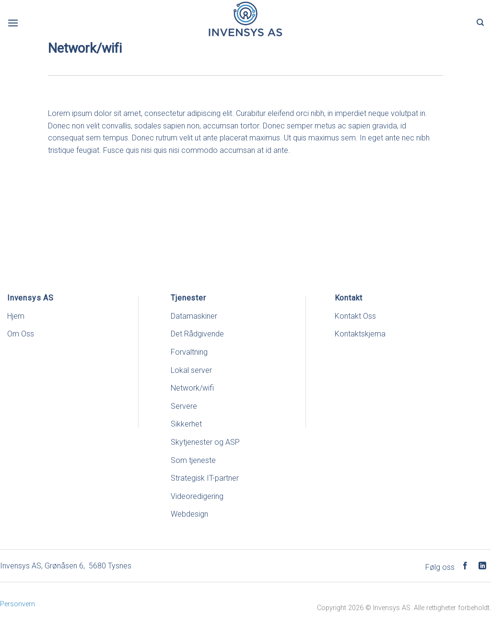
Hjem (15, 316)
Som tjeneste (193, 460)
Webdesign (189, 514)
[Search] (480, 22)
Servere (184, 406)
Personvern (17, 604)
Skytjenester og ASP (205, 442)
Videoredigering (197, 496)
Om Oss (20, 333)
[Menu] (13, 23)
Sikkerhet (186, 423)
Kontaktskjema (360, 333)
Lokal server (191, 370)
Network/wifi (192, 388)
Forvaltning (189, 352)
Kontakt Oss (355, 316)
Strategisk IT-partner (205, 478)
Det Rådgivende (197, 333)
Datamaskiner (194, 316)
